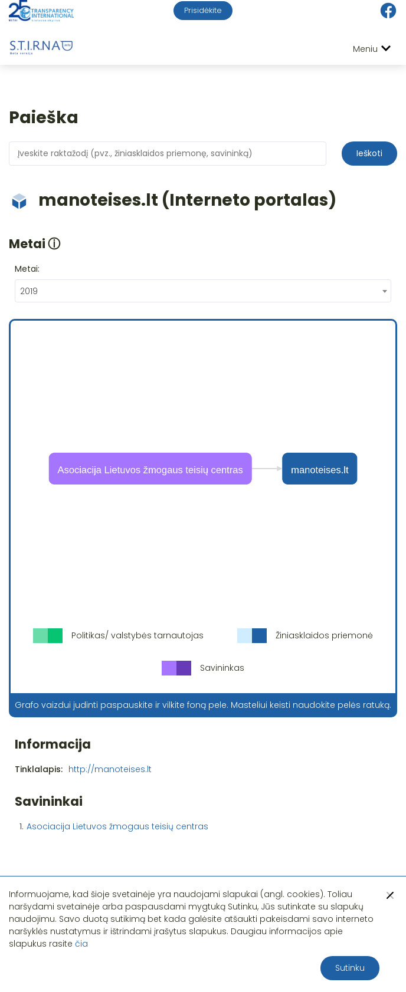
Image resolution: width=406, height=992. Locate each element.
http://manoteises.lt (110, 769)
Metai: (27, 269)
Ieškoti (369, 153)
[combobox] (203, 290)
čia (81, 944)
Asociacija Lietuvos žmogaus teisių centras (117, 826)
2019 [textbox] (29, 291)
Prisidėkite (203, 10)
